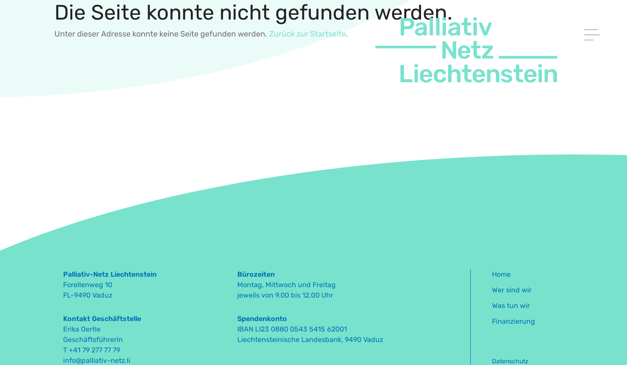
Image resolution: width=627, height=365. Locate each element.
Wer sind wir (512, 290)
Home (501, 274)
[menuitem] (554, 277)
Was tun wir (511, 305)
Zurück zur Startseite (307, 34)
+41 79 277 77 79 (94, 350)
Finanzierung (513, 321)
